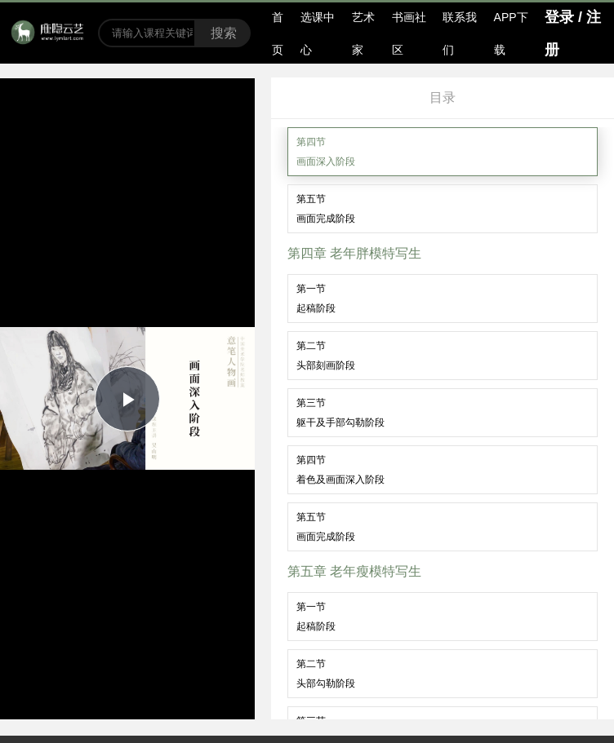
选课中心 (317, 33)
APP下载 (511, 33)
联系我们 (460, 33)
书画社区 (409, 33)
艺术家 (363, 33)
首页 (277, 33)
